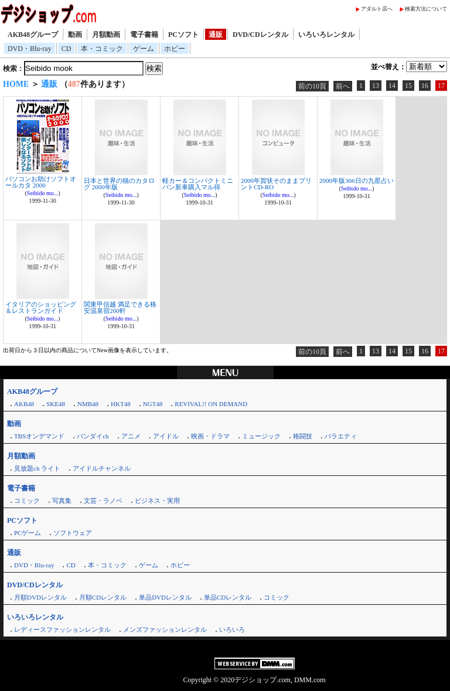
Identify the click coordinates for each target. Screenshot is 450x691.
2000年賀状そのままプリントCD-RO (276, 183)
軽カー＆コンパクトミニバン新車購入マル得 (197, 183)
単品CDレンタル (227, 597)
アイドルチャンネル (102, 468)
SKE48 (55, 403)
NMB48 (87, 403)
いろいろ (232, 629)
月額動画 (106, 34)
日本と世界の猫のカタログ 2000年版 (119, 183)
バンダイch (92, 436)
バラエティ (341, 436)
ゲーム (143, 49)
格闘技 (302, 436)
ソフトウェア (72, 532)
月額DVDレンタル (40, 597)
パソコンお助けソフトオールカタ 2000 (40, 182)
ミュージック (261, 436)
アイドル (166, 436)
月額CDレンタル (103, 597)
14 (392, 85)
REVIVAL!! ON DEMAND (211, 403)
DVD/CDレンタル (260, 34)
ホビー (174, 49)
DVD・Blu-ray (30, 49)
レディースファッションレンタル (62, 629)
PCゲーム (27, 532)
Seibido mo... (42, 193)
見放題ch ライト (37, 468)
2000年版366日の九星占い (356, 180)
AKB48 (24, 403)
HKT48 (121, 403)
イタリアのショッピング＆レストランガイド (40, 307)
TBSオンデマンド (39, 436)
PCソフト (183, 34)
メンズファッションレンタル (165, 629)
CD (66, 49)
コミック (27, 500)
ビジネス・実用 (157, 500)
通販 (216, 34)
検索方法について (426, 9)
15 (408, 85)
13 (375, 85)
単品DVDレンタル (165, 597)
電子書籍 (144, 34)
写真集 (61, 500)
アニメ (131, 436)
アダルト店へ (377, 9)
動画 (75, 34)
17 (441, 85)
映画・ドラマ (210, 436)
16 (424, 85)
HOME (16, 84)
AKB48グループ (33, 34)
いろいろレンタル (326, 34)
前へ (343, 86)
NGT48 (153, 403)
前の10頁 (312, 86)
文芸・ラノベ (103, 500)
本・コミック (102, 49)
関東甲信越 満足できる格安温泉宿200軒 (120, 307)
